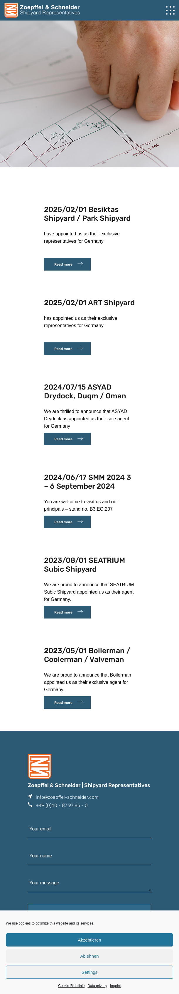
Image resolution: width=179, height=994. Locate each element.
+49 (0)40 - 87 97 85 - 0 (62, 805)
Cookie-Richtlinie (71, 986)
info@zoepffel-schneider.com (67, 797)
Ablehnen (89, 956)
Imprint (115, 986)
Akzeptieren (89, 939)
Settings (89, 972)
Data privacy (97, 986)
